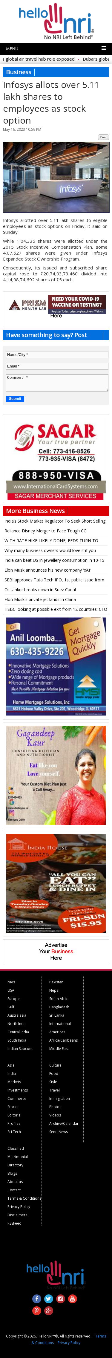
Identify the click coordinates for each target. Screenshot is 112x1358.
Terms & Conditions (24, 1198)
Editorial (14, 1115)
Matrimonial (17, 1156)
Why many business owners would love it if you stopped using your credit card (50, 551)
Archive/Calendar (64, 1123)
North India (17, 1023)
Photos (55, 1106)
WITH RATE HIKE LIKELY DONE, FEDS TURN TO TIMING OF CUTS (51, 541)
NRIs (11, 982)
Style (53, 1081)
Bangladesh (59, 1007)
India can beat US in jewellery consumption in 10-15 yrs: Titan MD (54, 561)
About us (15, 1181)
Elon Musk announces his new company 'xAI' (47, 570)
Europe (13, 998)
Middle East (59, 1048)
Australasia (16, 1015)
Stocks (12, 1106)
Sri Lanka (56, 1015)
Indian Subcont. (20, 1048)
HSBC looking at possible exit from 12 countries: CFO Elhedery (55, 610)
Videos (55, 1115)
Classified (15, 1148)
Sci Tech (14, 1131)
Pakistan (56, 982)
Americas (57, 1031)
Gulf (10, 1007)
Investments (17, 1090)
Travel (54, 1090)
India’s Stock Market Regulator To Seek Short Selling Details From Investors (54, 522)
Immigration (59, 1098)
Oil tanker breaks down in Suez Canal (40, 589)
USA (10, 990)
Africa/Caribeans (63, 1040)
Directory (15, 1165)
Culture (55, 1065)
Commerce (16, 1098)
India (11, 1073)
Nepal (54, 990)
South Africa (59, 998)
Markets (14, 1081)
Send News (58, 1131)
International (60, 1023)
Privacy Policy (18, 1206)
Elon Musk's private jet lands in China (40, 599)
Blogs (12, 1173)
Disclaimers (17, 1214)
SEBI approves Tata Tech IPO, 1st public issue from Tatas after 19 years (54, 581)
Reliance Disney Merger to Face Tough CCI (46, 531)
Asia (11, 1065)
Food (53, 1073)
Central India (18, 1031)
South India (16, 1040)
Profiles (13, 1123)
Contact (14, 1190)
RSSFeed (14, 1223)
